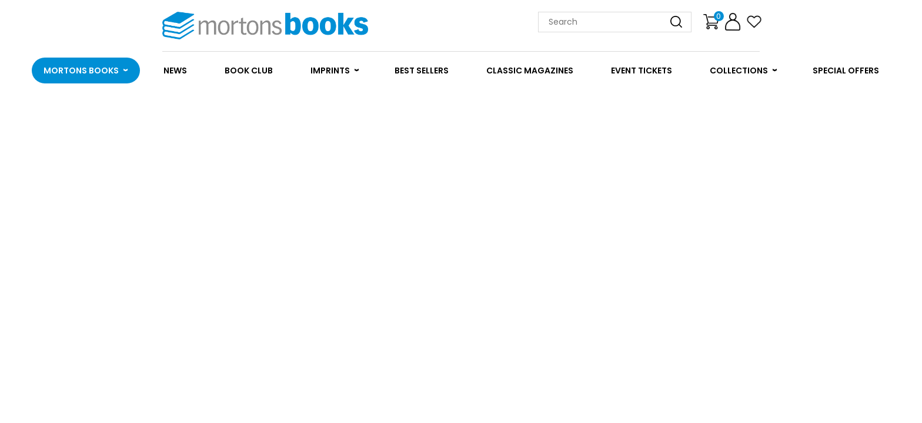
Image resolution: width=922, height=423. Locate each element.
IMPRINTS (330, 70)
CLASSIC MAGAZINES (529, 70)
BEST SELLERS (422, 70)
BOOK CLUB (249, 70)
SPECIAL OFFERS (846, 70)
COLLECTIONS (739, 70)
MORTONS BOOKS (81, 70)
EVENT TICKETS (641, 70)
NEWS (175, 70)
